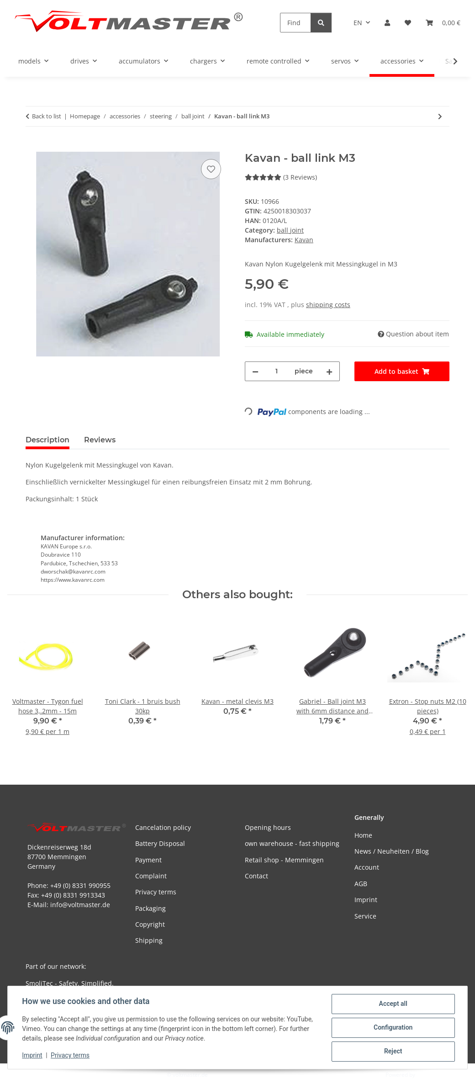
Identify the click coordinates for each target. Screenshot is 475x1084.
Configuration (392, 1027)
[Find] (295, 22)
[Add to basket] (33, 147)
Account (366, 867)
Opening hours (268, 827)
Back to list (46, 116)
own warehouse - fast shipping (292, 843)
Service (365, 916)
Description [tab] (47, 440)
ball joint (290, 230)
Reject (393, 1051)
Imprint (32, 1055)
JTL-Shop (427, 1075)
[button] (387, 22)
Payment (148, 860)
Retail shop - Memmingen (284, 860)
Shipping (149, 940)
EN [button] (358, 22)
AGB (360, 883)
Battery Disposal (160, 843)
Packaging (150, 908)
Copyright (150, 924)
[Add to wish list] (211, 169)
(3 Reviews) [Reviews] (281, 177)
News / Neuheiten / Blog (391, 851)
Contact (256, 875)
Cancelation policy (163, 827)
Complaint (151, 875)
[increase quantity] (329, 371)
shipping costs (328, 304)
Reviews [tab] (100, 440)
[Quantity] (276, 371)
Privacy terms (70, 1055)
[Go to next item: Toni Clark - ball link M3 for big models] (440, 116)
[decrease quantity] (255, 371)
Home (363, 835)
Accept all (393, 1004)
